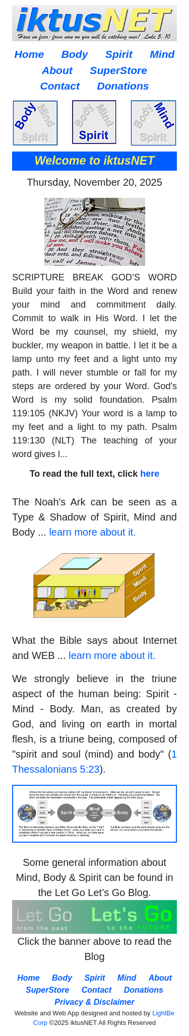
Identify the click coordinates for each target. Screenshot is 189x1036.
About (57, 70)
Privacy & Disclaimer (94, 1002)
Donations (123, 86)
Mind (162, 54)
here (149, 474)
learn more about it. (92, 532)
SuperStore (118, 70)
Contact (60, 86)
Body (74, 54)
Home (29, 54)
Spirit (119, 54)
